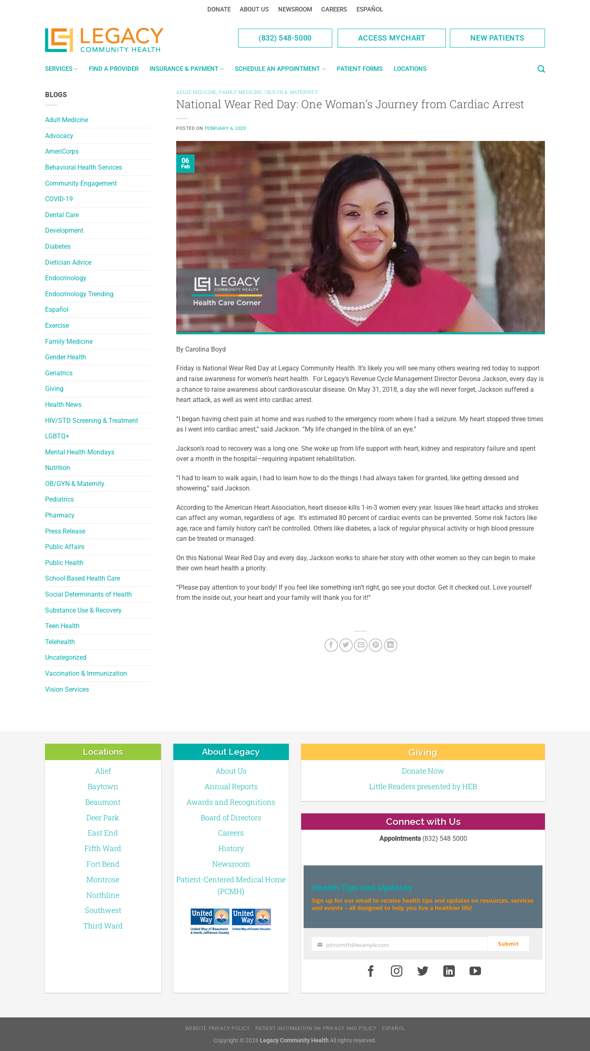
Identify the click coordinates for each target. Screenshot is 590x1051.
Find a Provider (113, 69)
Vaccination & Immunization (86, 673)
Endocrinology (65, 278)
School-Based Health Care (82, 578)
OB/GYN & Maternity (74, 484)
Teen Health (62, 626)
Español (369, 9)
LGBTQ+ (57, 436)
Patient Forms (360, 69)
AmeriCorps (62, 151)
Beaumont (102, 802)
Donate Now (423, 771)
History (231, 848)
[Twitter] (346, 645)
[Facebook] (331, 645)
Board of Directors (231, 817)
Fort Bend (103, 864)
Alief (103, 771)
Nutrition (57, 468)
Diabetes (57, 246)
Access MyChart (392, 38)
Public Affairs (64, 547)
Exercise (57, 325)
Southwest (103, 910)
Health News (63, 405)
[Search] (541, 69)
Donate (219, 9)
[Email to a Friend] (361, 645)
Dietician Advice (68, 262)
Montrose (102, 879)
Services (61, 69)
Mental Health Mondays (79, 452)
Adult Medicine (66, 120)
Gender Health (65, 357)
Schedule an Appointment (280, 69)
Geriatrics (59, 373)
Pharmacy (60, 515)
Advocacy (59, 136)
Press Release (65, 531)
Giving (54, 389)
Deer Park (102, 817)
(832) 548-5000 (285, 38)
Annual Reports (231, 786)
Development (64, 230)
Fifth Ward (102, 848)
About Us (254, 9)
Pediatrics (59, 499)
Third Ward (103, 926)
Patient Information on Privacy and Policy (316, 1028)
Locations (410, 69)
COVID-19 (59, 199)
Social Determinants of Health (88, 594)
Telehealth (60, 642)
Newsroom (295, 9)
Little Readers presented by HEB (423, 786)
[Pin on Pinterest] (375, 645)
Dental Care (62, 215)
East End (103, 833)
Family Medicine (69, 341)
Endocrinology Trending (79, 294)
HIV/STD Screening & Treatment (91, 420)
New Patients (497, 38)
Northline (102, 895)
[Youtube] (475, 971)
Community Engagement (81, 183)
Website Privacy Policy (217, 1028)
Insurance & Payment (187, 69)
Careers (334, 9)
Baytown (103, 786)
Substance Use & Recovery (83, 610)
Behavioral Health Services (83, 167)
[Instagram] (397, 971)
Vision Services (67, 689)
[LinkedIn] (390, 645)
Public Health (64, 563)
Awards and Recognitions (230, 802)
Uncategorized (65, 657)
